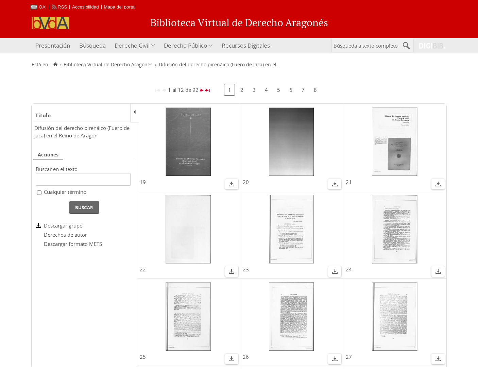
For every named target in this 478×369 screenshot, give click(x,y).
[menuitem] (53, 45)
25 (143, 356)
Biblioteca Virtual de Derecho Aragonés (108, 65)
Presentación (52, 45)
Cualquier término (65, 191)
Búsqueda (92, 45)
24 (349, 269)
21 (349, 182)
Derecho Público (185, 45)
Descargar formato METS (73, 243)
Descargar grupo (63, 225)
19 (143, 182)
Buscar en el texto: (57, 169)
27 (349, 356)
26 (246, 356)
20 (246, 182)
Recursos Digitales (246, 45)
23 (246, 269)
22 (143, 269)
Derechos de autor (65, 234)
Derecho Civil (132, 45)
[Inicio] (55, 64)
